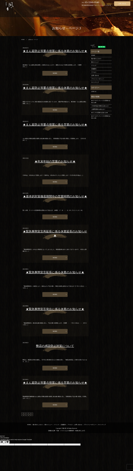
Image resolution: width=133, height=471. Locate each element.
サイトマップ (95, 82)
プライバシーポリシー (97, 79)
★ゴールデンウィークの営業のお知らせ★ (100, 101)
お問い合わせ (122, 3)
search (129, 14)
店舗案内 (112, 14)
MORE (55, 73)
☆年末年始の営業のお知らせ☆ (100, 106)
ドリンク (103, 14)
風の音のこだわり (80, 14)
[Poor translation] (6, 444)
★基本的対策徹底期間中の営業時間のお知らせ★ (55, 197)
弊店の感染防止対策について (55, 347)
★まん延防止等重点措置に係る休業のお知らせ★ (55, 51)
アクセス (121, 14)
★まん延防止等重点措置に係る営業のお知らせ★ (55, 125)
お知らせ (93, 91)
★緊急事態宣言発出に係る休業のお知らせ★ (55, 310)
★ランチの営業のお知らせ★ (99, 112)
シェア (92, 45)
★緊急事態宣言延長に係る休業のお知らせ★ (55, 273)
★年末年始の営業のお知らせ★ (55, 162)
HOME (69, 14)
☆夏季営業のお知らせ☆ (98, 109)
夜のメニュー (93, 14)
